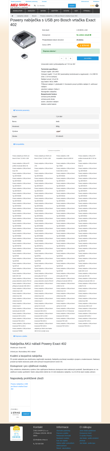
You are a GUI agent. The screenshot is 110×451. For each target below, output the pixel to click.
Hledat (71, 5)
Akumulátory (17, 11)
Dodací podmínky (16, 1)
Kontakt (44, 1)
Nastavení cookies (62, 438)
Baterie (43, 11)
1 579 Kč (84, 45)
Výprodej (86, 11)
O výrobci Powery (86, 435)
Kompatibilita (19, 144)
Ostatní (66, 11)
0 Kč (92, 6)
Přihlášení (96, 1)
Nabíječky (31, 11)
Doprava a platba (20, 336)
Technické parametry (22, 110)
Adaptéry (54, 11)
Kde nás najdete (62, 440)
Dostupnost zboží (86, 433)
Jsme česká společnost (88, 430)
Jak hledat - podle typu (87, 443)
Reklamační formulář (63, 435)
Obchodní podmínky (32, 1)
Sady (76, 11)
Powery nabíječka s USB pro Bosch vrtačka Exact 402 (19, 386)
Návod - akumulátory (63, 448)
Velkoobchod (85, 1)
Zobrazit (26, 414)
